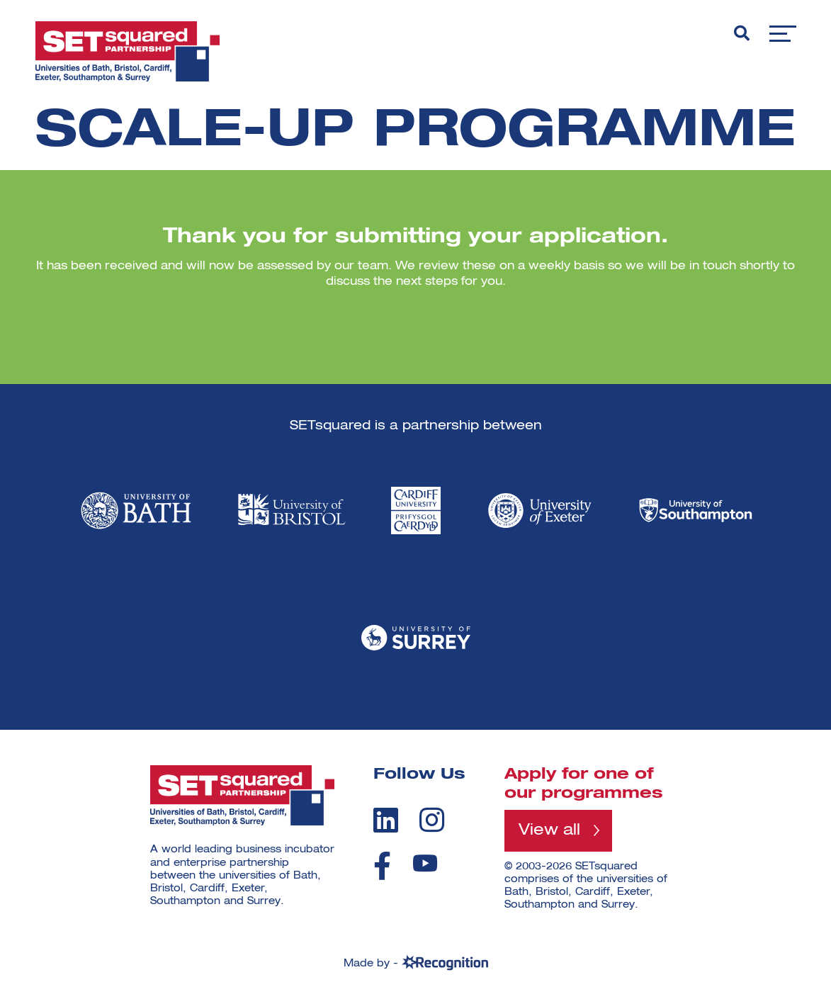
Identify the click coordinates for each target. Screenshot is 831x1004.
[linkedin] (385, 820)
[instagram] (431, 820)
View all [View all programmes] (549, 830)
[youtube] (425, 863)
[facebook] (382, 866)
